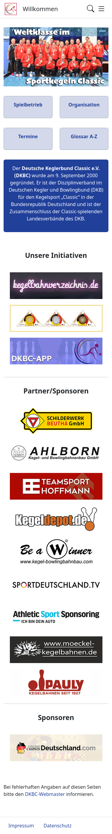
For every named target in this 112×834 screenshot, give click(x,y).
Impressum (21, 825)
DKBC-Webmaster (45, 794)
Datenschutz (58, 825)
